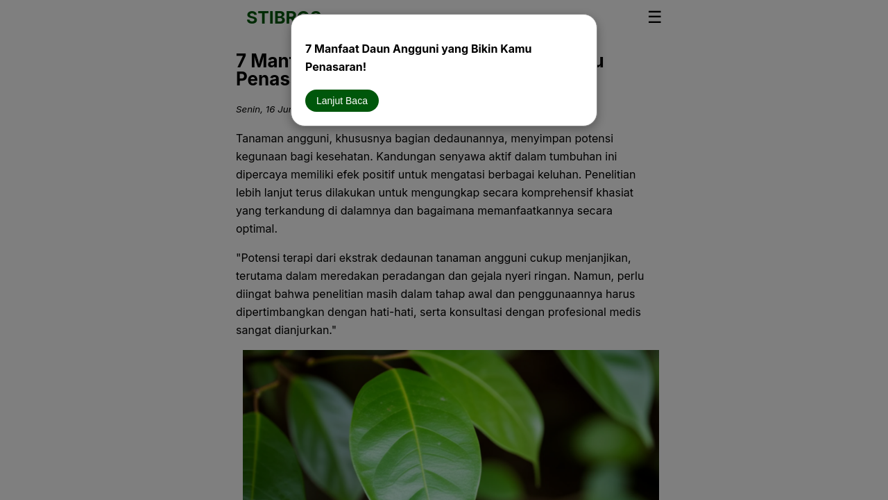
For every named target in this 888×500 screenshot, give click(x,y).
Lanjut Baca (342, 100)
